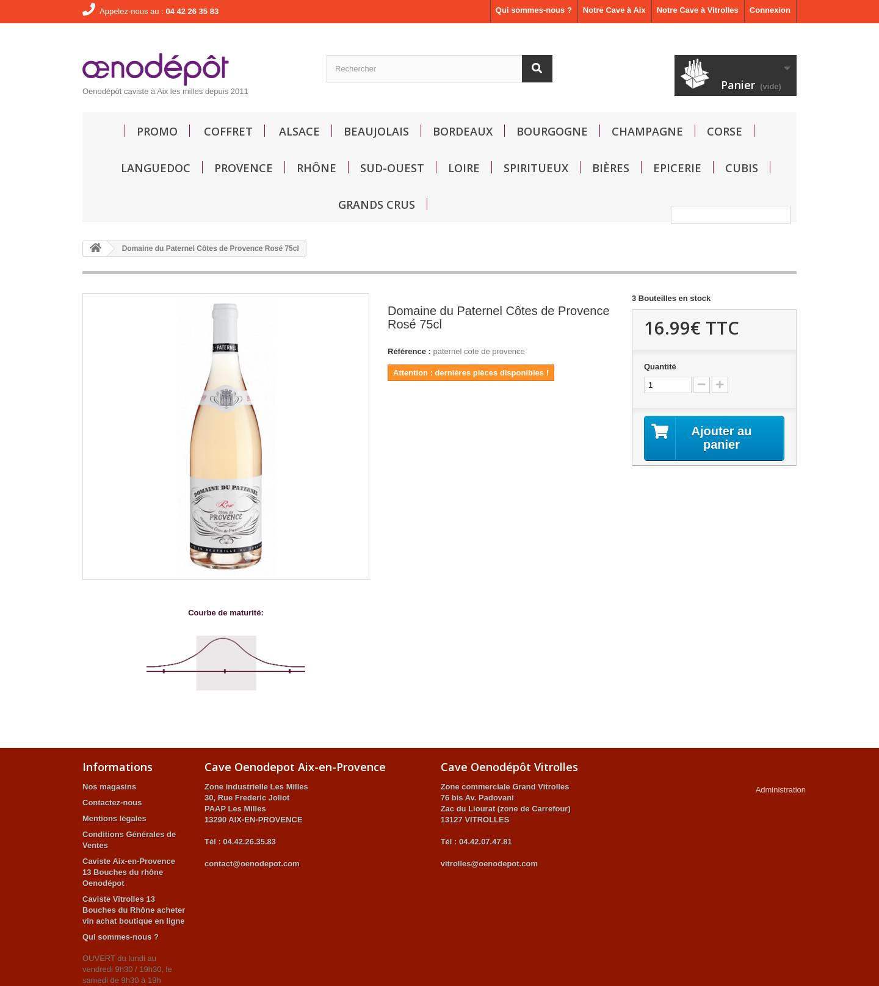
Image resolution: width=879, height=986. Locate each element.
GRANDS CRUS (376, 204)
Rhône (316, 168)
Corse (724, 131)
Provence (243, 168)
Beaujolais (376, 131)
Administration (781, 789)
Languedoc (155, 168)
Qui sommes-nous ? (534, 10)
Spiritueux (536, 168)
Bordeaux (463, 131)
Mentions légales (114, 818)
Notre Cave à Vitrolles (698, 10)
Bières (610, 168)
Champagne (647, 131)
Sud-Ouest (392, 168)
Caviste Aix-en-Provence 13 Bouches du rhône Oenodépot (128, 872)
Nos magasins (109, 786)
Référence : (409, 351)
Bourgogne (552, 131)
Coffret (228, 131)
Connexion (770, 10)
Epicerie (677, 168)
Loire (464, 168)
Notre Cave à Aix (614, 10)
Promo (157, 131)
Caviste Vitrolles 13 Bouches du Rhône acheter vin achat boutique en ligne (133, 910)
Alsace (299, 131)
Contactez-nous (112, 802)
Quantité (660, 366)
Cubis (741, 168)
